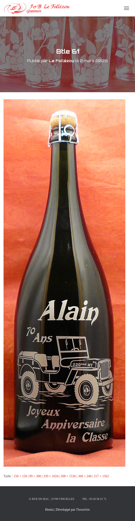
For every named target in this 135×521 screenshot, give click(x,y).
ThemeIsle (83, 509)
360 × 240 (84, 476)
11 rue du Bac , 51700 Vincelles (51, 499)
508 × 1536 (68, 476)
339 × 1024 (50, 476)
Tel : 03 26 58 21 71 (94, 499)
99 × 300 (35, 476)
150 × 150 (20, 476)
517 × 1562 (101, 476)
